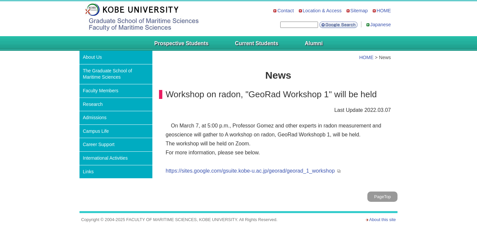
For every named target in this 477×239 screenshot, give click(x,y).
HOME (384, 10)
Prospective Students (181, 43)
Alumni (314, 43)
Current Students (256, 43)
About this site (382, 219)
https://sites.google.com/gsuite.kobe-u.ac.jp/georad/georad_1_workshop (250, 171)
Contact (285, 10)
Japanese (380, 24)
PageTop (382, 196)
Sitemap (359, 10)
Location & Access (322, 10)
